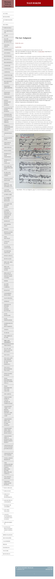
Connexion (50, 567)
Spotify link (18, 47)
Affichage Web (49, 569)
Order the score (19, 43)
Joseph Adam (41, 51)
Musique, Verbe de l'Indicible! (8, 4)
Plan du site (30, 567)
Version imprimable (21, 567)
